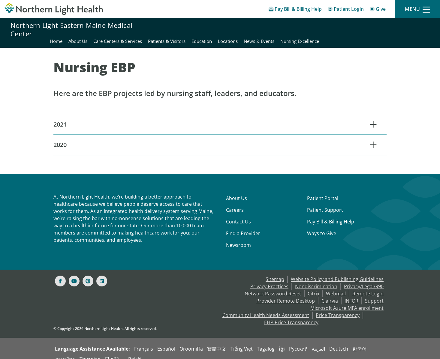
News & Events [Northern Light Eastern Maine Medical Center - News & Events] (369, 29)
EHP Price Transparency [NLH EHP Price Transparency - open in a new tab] (291, 314)
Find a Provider (243, 225)
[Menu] (417, 9)
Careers (235, 202)
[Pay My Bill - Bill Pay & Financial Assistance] (295, 10)
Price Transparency (338, 307)
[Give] (378, 10)
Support (374, 293)
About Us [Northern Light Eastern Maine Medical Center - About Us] (188, 29)
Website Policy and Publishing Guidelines (337, 271)
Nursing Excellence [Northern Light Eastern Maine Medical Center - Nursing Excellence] (409, 29)
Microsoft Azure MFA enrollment (347, 300)
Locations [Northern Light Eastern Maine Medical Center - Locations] (338, 29)
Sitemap (275, 271)
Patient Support (325, 202)
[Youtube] (74, 273)
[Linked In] (101, 273)
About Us (236, 190)
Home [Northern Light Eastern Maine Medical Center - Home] (166, 29)
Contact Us (238, 214)
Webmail (336, 286)
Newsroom (238, 237)
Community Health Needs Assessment (265, 307)
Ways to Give (321, 225)
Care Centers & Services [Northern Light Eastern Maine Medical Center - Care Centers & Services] (227, 29)
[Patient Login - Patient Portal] (346, 10)
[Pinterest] (88, 273)
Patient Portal (322, 190)
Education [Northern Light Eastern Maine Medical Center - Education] (312, 29)
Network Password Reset (273, 286)
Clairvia (329, 293)
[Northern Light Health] (55, 9)
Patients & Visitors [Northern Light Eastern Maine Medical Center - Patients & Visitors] (277, 29)
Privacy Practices (269, 278)
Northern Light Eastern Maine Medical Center (71, 29)
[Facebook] (60, 273)
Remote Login (368, 286)
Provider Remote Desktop (285, 293)
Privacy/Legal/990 (364, 278)
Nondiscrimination (316, 278)
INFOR (351, 293)
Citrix (313, 286)
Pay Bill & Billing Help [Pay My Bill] (330, 214)
